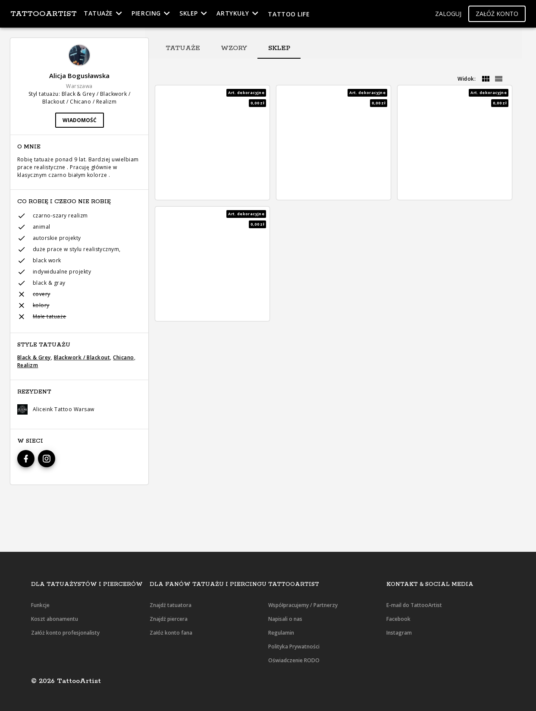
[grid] (485, 78)
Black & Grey (34, 357)
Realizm (27, 365)
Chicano (123, 357)
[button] (448, 14)
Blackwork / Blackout (82, 357)
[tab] (182, 48)
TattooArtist (43, 14)
